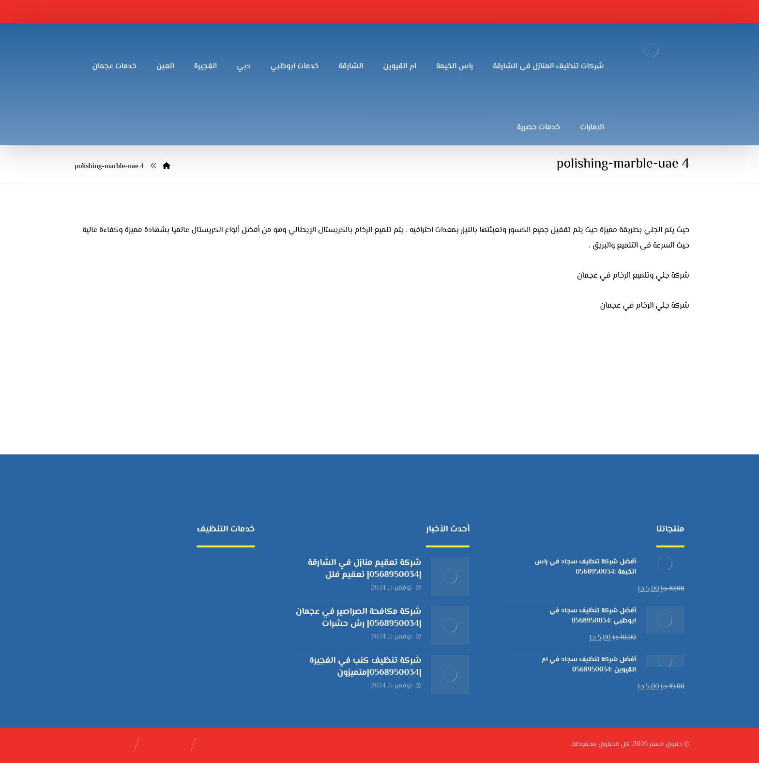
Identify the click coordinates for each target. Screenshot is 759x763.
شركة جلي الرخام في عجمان (644, 306)
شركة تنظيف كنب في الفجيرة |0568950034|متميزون (365, 667)
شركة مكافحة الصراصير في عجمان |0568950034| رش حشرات (359, 618)
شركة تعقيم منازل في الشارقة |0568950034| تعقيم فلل (365, 569)
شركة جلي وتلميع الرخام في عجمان (633, 276)
